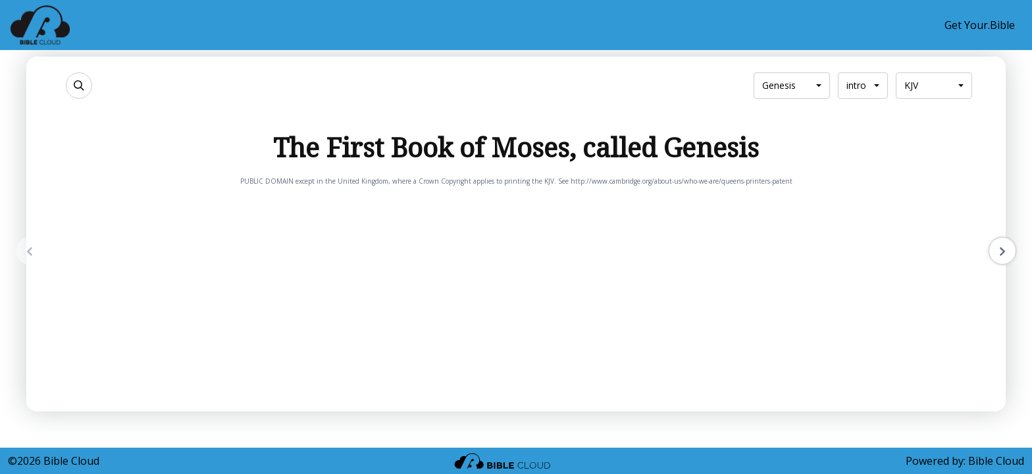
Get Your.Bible (979, 25)
